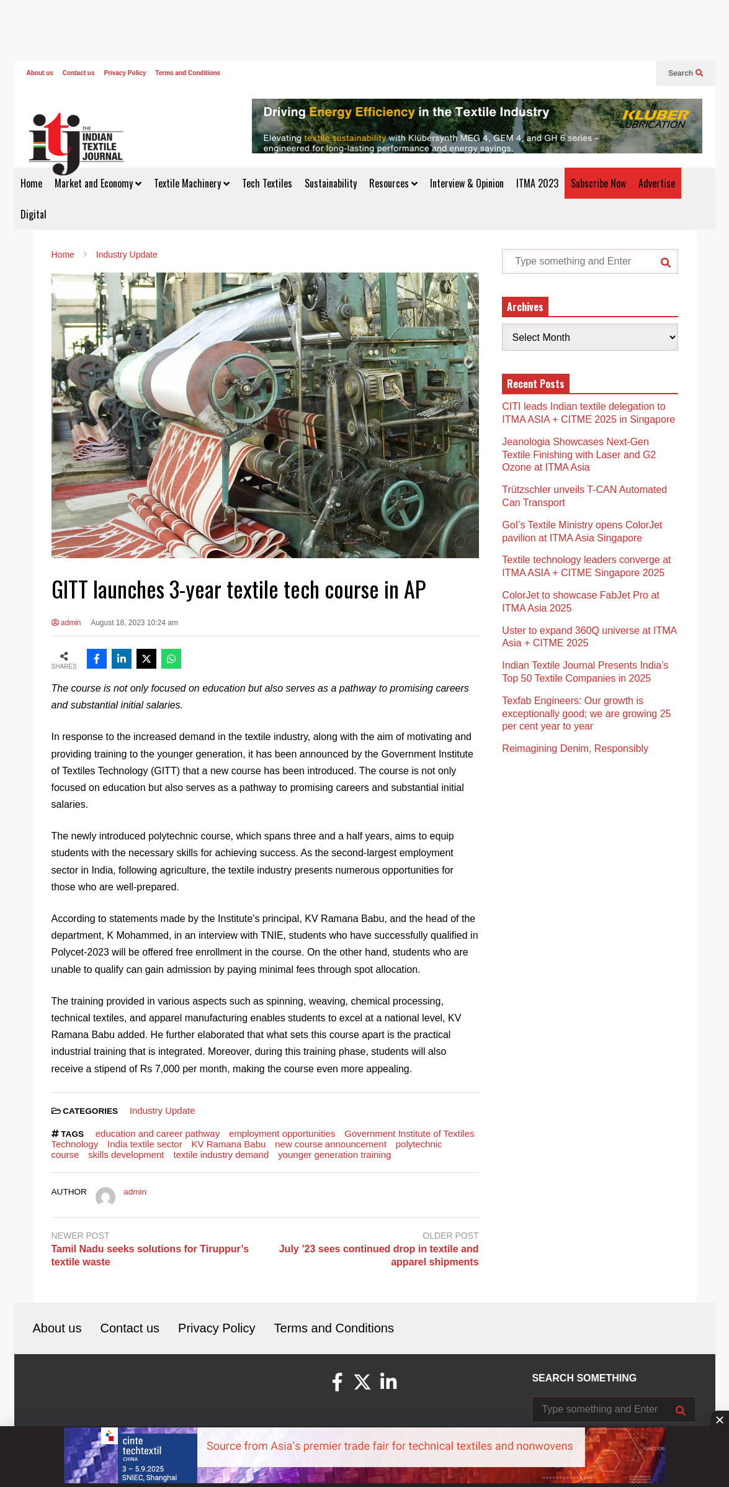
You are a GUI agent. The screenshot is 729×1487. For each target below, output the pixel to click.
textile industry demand (221, 1154)
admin (66, 622)
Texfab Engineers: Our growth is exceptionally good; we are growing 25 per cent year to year (586, 713)
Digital (33, 214)
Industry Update (162, 1110)
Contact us (79, 73)
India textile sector (144, 1144)
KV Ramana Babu (229, 1144)
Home (31, 183)
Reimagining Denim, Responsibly (575, 748)
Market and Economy (98, 183)
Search (685, 73)
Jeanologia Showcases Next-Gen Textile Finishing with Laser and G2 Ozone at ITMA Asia (579, 454)
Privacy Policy (125, 73)
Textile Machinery (192, 183)
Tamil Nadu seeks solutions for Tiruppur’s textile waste (150, 1255)
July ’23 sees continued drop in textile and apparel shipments (379, 1255)
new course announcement (331, 1144)
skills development (126, 1154)
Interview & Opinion (467, 183)
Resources (393, 183)
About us (40, 73)
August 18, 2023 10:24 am (134, 622)
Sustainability (331, 183)
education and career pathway (158, 1133)
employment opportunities (282, 1133)
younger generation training (334, 1154)
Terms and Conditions (187, 73)
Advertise (656, 183)
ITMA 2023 (537, 183)
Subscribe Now (598, 183)
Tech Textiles (267, 183)
